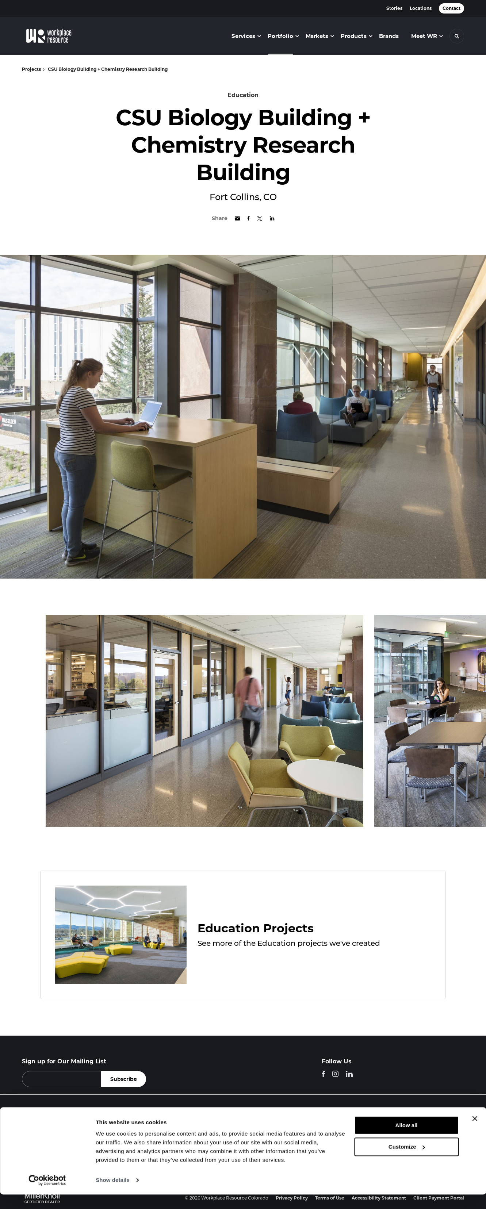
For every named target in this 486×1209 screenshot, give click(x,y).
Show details (113, 1194)
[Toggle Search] (456, 36)
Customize (407, 1161)
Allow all (406, 1140)
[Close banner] (474, 1133)
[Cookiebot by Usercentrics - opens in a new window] (47, 1194)
